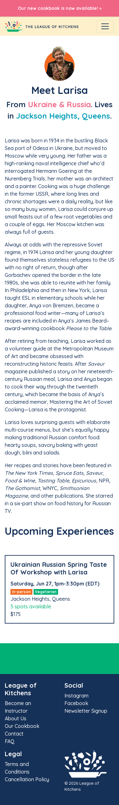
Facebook (76, 703)
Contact (14, 733)
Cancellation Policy (27, 779)
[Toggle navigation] (105, 26)
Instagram (76, 695)
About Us (15, 718)
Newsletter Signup (85, 711)
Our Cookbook (22, 726)
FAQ (10, 741)
